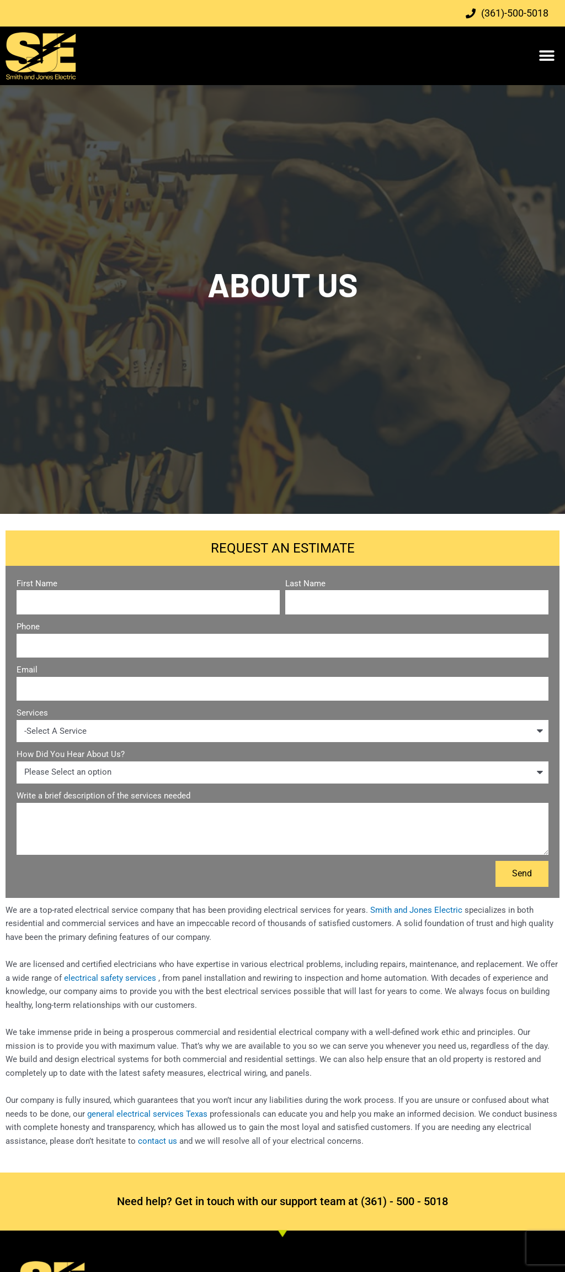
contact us (157, 1141)
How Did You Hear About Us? (71, 754)
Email (27, 670)
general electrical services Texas (146, 1114)
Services (32, 713)
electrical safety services (111, 978)
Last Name (305, 583)
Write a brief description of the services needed (103, 796)
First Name (37, 583)
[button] (547, 56)
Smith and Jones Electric (416, 910)
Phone (28, 627)
